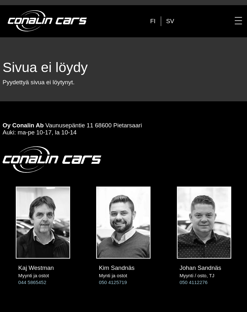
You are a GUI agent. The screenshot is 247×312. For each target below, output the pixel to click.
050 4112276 (193, 282)
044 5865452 (32, 282)
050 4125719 (113, 282)
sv (170, 21)
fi (153, 21)
